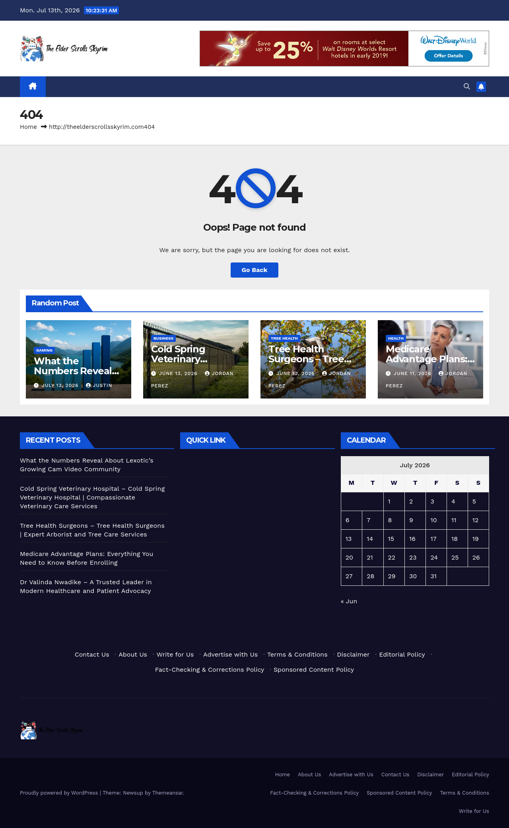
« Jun (349, 601)
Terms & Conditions (297, 654)
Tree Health (284, 338)
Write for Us (175, 654)
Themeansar (167, 793)
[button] (467, 86)
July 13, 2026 (61, 385)
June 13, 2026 (179, 373)
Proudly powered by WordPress (60, 793)
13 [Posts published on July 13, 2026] (349, 538)
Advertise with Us (230, 654)
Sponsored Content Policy (314, 669)
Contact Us (92, 654)
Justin (99, 385)
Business (163, 338)
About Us (133, 654)
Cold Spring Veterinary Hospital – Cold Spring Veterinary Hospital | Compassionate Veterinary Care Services (92, 497)
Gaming (44, 350)
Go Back (255, 270)
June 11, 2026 (413, 373)
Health (396, 338)
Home (28, 126)
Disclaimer (353, 654)
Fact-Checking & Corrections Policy (209, 669)
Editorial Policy (402, 654)
